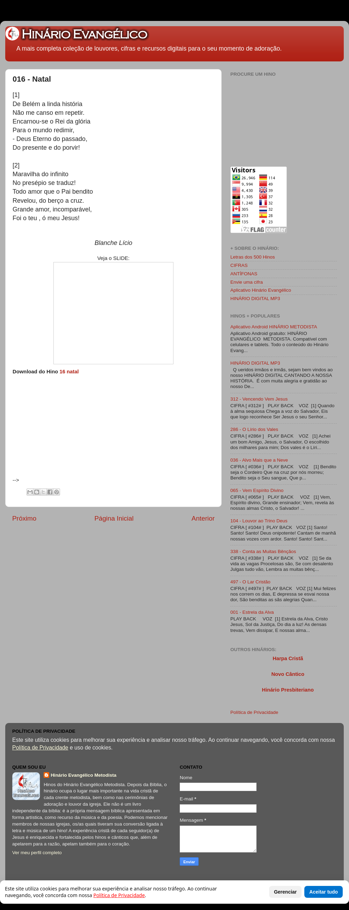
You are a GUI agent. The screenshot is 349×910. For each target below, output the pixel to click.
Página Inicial (113, 518)
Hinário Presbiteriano (288, 690)
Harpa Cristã (288, 658)
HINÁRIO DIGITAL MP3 (255, 298)
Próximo (24, 518)
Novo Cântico (287, 674)
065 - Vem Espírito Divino (256, 490)
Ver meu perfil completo (37, 852)
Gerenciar (285, 892)
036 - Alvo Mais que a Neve (259, 460)
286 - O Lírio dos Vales (254, 429)
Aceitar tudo (323, 892)
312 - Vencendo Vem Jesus (259, 399)
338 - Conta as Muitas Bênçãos (263, 551)
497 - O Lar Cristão (250, 581)
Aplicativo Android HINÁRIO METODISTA (273, 326)
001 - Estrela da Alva (252, 612)
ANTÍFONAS (243, 273)
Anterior (203, 518)
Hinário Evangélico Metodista (83, 775)
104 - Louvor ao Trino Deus (259, 520)
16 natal (69, 371)
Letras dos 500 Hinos (252, 257)
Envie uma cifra (246, 282)
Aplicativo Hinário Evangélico (260, 290)
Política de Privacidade (254, 712)
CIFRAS (239, 265)
